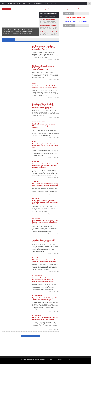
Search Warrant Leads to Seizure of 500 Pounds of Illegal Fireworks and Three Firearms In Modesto (45, 165)
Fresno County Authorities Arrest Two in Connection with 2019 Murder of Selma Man (45, 145)
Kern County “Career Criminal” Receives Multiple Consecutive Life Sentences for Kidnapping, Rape (30, 9)
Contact (53, 3)
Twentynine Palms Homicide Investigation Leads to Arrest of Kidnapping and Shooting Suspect (43, 279)
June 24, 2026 (52, 59)
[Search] (82, 3)
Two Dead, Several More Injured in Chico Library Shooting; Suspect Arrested (64, 9)
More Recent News (52, 39)
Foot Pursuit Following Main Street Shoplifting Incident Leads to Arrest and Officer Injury (45, 202)
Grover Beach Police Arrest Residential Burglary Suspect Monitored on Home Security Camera (45, 222)
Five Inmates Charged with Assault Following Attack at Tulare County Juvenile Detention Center (43, 67)
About (46, 3)
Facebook (58, 359)
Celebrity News (38, 3)
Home (3, 3)
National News (27, 3)
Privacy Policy (49, 359)
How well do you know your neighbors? (76, 21)
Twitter (67, 359)
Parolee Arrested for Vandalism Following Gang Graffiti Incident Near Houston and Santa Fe (44, 48)
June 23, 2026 (52, 271)
